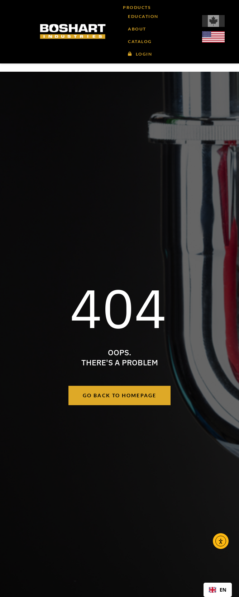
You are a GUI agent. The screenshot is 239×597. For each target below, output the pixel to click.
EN (217, 589)
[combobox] (218, 590)
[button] (139, 28)
